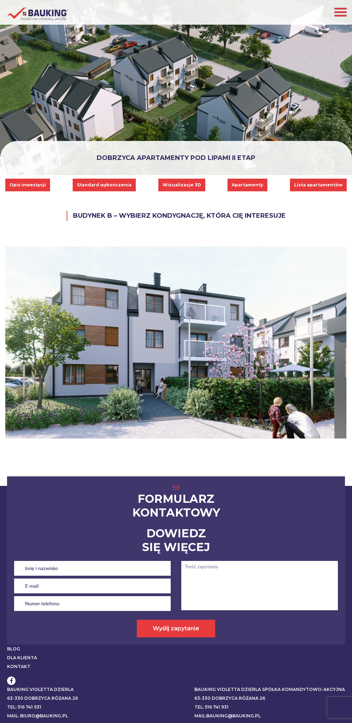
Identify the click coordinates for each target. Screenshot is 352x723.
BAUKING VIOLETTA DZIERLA (40, 689)
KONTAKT (18, 666)
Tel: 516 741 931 (24, 707)
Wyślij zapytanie (176, 628)
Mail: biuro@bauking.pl (37, 715)
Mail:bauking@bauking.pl (227, 715)
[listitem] (146, 374)
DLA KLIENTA (22, 657)
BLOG (13, 648)
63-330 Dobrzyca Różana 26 (42, 698)
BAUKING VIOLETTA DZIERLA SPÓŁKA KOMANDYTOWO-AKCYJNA (269, 689)
